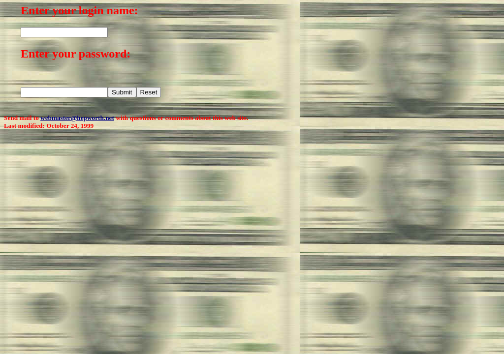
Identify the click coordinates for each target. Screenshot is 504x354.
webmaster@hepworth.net (77, 117)
